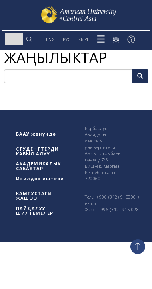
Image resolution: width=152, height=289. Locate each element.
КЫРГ (83, 39)
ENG (50, 39)
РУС (66, 39)
